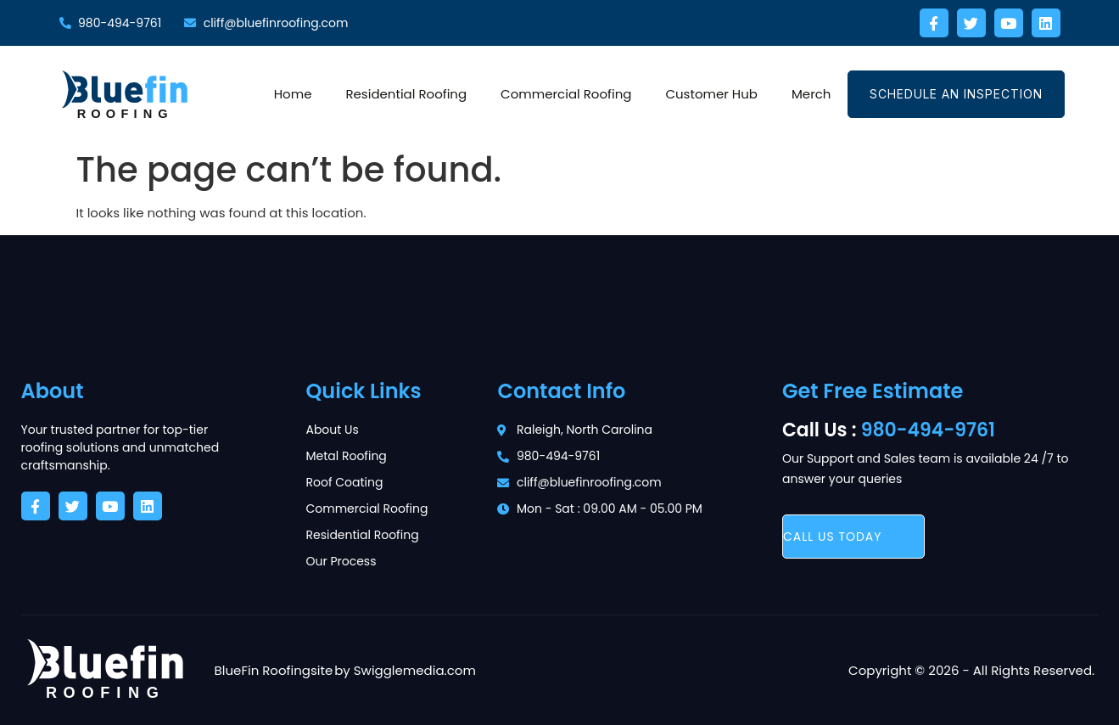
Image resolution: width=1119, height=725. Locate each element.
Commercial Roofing (566, 94)
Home (293, 94)
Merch (811, 94)
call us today (832, 536)
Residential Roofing (406, 94)
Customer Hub (711, 94)
